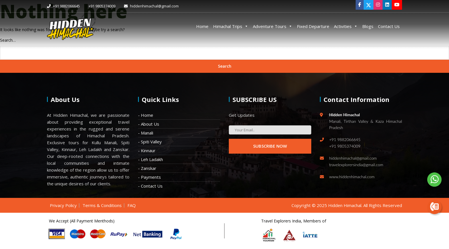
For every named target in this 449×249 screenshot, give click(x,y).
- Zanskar (147, 168)
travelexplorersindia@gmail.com (356, 164)
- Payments (149, 177)
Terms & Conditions (102, 205)
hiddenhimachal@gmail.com (151, 6)
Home (202, 26)
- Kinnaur (146, 150)
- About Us (148, 124)
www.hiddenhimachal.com (352, 176)
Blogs (367, 26)
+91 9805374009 (101, 6)
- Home (145, 115)
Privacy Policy (63, 205)
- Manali (145, 133)
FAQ (131, 205)
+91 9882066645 (63, 6)
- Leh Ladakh (150, 159)
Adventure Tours (272, 26)
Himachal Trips (230, 26)
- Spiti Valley (150, 141)
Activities (346, 26)
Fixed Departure (313, 26)
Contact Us (389, 26)
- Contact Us (150, 186)
